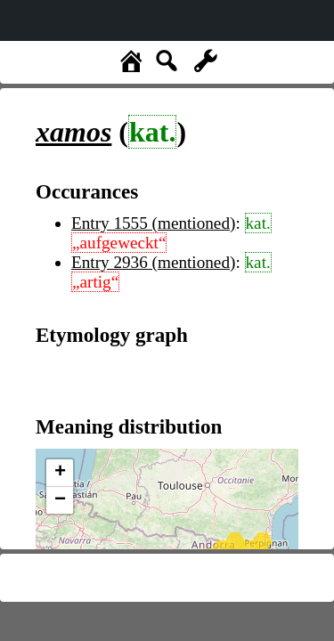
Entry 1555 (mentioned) (153, 223)
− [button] (60, 500)
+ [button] (60, 472)
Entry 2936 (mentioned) (153, 262)
